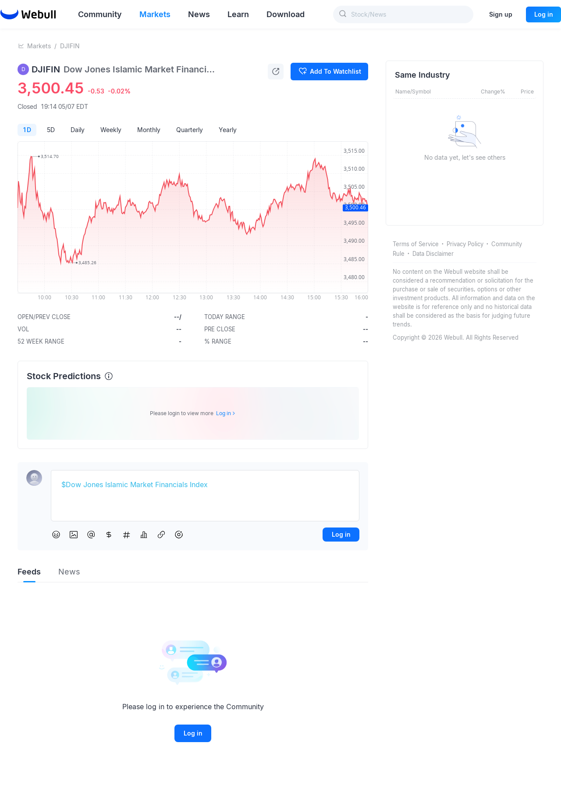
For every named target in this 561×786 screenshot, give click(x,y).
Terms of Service (416, 244)
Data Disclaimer (433, 253)
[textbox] (205, 485)
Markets (39, 46)
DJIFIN (70, 46)
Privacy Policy (465, 244)
